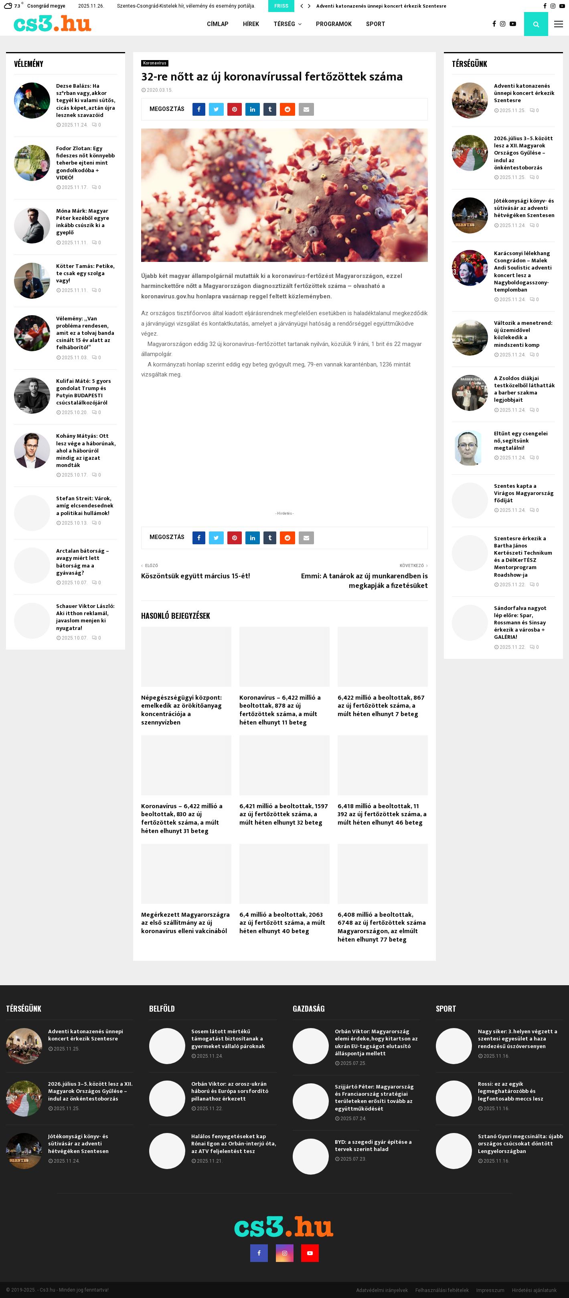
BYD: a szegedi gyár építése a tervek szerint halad (373, 1145)
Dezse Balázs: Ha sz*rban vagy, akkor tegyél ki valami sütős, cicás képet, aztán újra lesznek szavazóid (85, 100)
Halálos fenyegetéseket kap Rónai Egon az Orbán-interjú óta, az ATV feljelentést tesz (233, 1143)
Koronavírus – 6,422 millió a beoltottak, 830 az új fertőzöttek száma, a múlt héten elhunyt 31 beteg (182, 819)
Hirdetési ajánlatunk (534, 1290)
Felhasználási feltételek (442, 1290)
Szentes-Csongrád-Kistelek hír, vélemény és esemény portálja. (186, 6)
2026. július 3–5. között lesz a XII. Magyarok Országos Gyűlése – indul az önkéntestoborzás (523, 153)
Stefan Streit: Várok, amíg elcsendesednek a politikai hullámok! (84, 505)
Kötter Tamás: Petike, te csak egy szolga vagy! (85, 273)
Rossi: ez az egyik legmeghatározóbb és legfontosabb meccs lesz (510, 1091)
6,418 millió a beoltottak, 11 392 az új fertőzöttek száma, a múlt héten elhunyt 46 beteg (382, 815)
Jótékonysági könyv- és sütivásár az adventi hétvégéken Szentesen (524, 208)
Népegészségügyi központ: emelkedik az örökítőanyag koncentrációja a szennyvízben (181, 710)
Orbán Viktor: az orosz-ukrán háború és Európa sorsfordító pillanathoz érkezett (229, 1091)
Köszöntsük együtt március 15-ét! (195, 576)
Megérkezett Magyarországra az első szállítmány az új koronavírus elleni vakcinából (185, 923)
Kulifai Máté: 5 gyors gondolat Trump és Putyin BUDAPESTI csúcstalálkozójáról (83, 392)
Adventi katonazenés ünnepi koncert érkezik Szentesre (381, 6)
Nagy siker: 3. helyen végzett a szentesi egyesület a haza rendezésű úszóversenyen (517, 1038)
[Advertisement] (285, 457)
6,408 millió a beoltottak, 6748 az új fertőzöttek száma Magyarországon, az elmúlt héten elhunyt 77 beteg (382, 927)
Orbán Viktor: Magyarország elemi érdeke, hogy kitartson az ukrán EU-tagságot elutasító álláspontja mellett (376, 1042)
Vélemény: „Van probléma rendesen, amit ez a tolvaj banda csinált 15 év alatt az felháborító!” (85, 333)
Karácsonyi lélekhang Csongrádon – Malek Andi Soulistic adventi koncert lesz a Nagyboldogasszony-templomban (523, 271)
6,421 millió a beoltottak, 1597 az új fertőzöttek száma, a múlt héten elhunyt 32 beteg (283, 815)
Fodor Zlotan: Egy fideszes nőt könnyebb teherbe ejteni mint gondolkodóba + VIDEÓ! (85, 163)
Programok (334, 24)
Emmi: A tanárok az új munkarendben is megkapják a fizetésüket (364, 581)
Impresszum (490, 1290)
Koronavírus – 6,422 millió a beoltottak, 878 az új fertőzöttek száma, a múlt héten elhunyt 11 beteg (280, 710)
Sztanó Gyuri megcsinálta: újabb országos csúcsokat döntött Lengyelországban (520, 1143)
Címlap (218, 24)
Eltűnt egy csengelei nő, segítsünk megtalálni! (521, 441)
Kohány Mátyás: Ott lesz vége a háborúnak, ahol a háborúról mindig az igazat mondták (85, 450)
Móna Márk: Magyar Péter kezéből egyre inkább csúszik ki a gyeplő (82, 221)
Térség (284, 24)
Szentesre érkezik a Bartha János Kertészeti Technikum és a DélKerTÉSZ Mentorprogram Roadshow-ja (523, 557)
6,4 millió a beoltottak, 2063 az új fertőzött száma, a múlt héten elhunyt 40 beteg (282, 923)
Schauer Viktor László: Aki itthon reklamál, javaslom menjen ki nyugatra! (85, 617)
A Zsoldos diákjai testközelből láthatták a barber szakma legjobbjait (524, 389)
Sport (375, 24)
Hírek (251, 24)
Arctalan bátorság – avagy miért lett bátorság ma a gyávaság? (82, 562)
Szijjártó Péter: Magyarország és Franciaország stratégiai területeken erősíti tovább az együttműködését (374, 1097)
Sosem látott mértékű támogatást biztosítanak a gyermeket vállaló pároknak (228, 1038)
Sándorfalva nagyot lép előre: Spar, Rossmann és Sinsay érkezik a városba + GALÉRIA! (520, 623)
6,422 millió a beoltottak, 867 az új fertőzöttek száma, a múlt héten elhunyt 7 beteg (381, 706)
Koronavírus (154, 63)
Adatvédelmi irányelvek (382, 1290)
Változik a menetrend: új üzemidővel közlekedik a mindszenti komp (523, 334)
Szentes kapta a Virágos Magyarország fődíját (524, 493)
